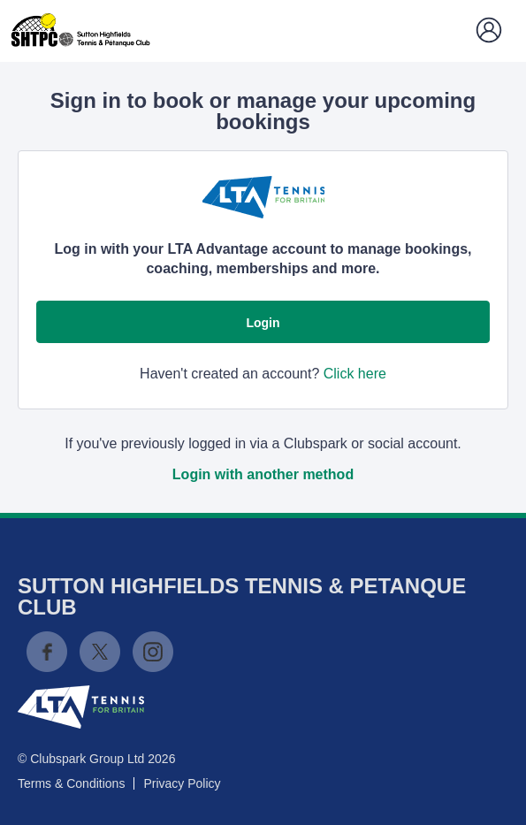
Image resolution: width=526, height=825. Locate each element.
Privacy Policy (181, 783)
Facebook (47, 651)
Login (262, 323)
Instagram (153, 651)
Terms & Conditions (71, 783)
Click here (355, 373)
